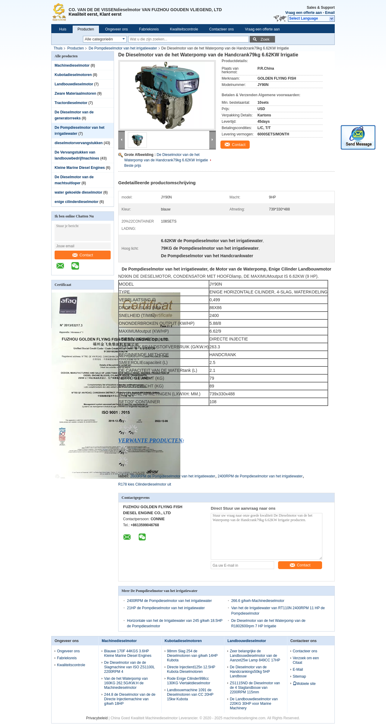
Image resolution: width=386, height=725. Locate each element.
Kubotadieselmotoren (73, 75)
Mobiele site (304, 684)
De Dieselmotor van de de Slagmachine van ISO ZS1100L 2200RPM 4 (129, 667)
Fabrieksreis (149, 29)
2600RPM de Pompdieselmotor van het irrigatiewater (172, 476)
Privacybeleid (96, 718)
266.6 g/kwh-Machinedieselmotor (257, 601)
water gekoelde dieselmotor (78, 192)
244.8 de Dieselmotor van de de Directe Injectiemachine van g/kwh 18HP (129, 699)
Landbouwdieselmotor (74, 84)
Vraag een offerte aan (303, 13)
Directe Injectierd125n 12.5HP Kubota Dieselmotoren (191, 669)
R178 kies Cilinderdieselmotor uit (144, 484)
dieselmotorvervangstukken (79, 143)
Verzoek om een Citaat (306, 660)
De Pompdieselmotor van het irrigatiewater (123, 48)
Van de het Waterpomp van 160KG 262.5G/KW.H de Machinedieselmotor (126, 683)
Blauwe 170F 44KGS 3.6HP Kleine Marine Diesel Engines (127, 653)
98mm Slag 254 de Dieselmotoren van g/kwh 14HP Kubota (192, 655)
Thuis (58, 48)
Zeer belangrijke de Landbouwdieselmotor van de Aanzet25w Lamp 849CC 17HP (255, 655)
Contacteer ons (221, 29)
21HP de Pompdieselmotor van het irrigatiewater (166, 608)
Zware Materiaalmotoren (75, 93)
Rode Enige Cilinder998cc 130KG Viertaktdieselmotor (188, 680)
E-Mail (298, 669)
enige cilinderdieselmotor (76, 202)
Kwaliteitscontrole (184, 29)
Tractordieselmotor (71, 103)
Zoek (265, 39)
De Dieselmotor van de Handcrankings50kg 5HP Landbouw (250, 671)
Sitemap (299, 676)
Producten (86, 29)
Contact (82, 255)
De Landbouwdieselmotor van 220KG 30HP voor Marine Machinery (254, 703)
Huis (62, 29)
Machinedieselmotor (72, 65)
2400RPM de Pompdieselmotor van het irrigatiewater (260, 476)
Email (330, 13)
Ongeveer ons (116, 29)
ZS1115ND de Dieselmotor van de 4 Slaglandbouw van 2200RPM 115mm (255, 687)
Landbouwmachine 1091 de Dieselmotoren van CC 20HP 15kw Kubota (190, 694)
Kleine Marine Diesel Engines (80, 168)
